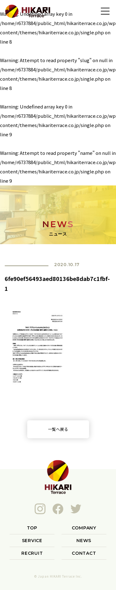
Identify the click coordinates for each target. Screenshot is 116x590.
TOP (32, 528)
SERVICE (32, 540)
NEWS (83, 540)
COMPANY (84, 528)
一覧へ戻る (58, 429)
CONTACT (84, 553)
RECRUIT (32, 553)
